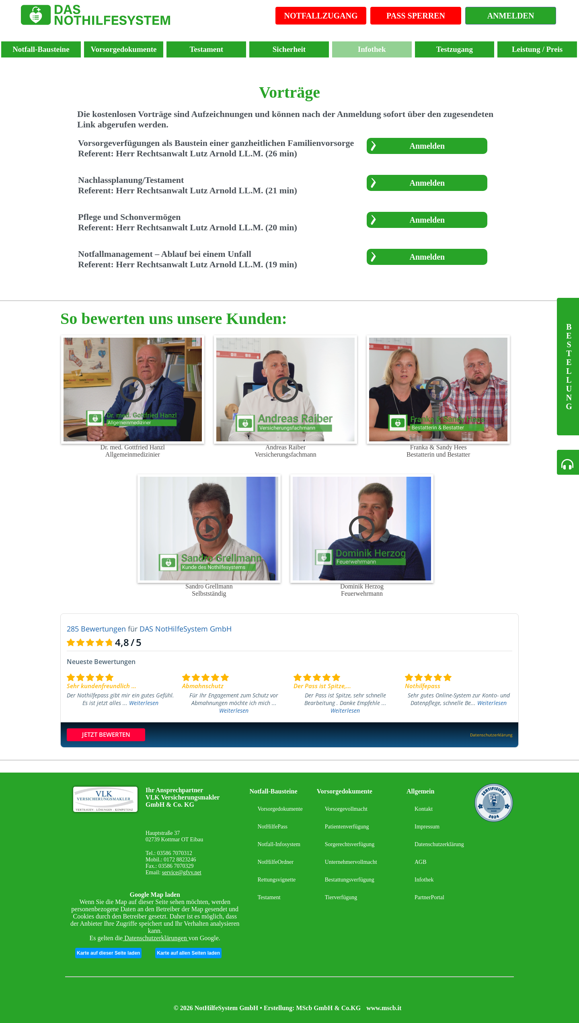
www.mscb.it (383, 1008)
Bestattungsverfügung (349, 880)
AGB (421, 862)
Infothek (372, 49)
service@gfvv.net (181, 872)
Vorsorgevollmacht (346, 809)
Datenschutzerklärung (439, 844)
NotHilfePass (272, 827)
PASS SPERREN (415, 15)
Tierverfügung (341, 897)
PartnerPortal (429, 897)
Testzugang (454, 49)
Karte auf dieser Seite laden (108, 953)
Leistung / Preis (537, 49)
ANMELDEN (510, 15)
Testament (206, 49)
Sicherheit (289, 49)
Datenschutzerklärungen (155, 938)
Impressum (427, 827)
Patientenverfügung (347, 827)
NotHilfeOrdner (275, 862)
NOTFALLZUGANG (321, 15)
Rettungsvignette (276, 880)
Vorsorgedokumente (124, 49)
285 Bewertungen (96, 628)
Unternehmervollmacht (351, 862)
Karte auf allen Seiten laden (188, 953)
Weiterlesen (143, 703)
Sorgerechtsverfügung (349, 844)
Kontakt (424, 809)
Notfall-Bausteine (40, 49)
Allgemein (420, 791)
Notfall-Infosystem (278, 844)
